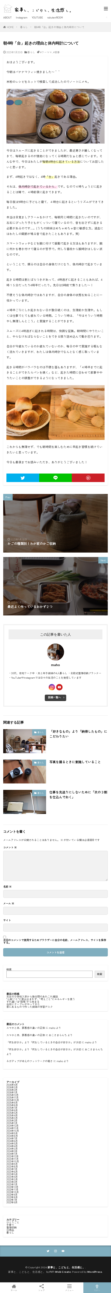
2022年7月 (11, 1199)
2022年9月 (12, 1194)
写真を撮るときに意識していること (75, 762)
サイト (7, 920)
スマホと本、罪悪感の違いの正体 (25, 1028)
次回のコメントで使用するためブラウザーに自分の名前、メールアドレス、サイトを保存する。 (54, 941)
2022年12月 (12, 1187)
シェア (42, 1288)
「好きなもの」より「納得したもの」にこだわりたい (78, 734)
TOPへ (97, 1287)
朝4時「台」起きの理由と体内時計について (59, 27)
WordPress (94, 1271)
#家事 (56, 52)
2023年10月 (12, 1161)
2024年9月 (12, 1133)
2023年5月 (12, 1174)
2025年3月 (12, 1118)
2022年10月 (12, 1192)
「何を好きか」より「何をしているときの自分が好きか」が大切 (43, 1042)
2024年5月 (12, 1143)
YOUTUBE (37, 17)
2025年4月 (12, 1115)
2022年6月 (12, 1202)
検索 (9, 969)
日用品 (10, 1230)
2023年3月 (12, 1179)
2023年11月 (12, 1159)
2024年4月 (12, 1146)
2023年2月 (12, 1182)
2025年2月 (12, 1120)
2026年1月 (12, 1092)
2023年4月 (12, 1176)
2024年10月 (12, 1130)
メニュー (69, 1287)
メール (8, 903)
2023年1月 (12, 1184)
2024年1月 (12, 1153)
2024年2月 (12, 1151)
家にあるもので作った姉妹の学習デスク (29, 1006)
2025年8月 (12, 1105)
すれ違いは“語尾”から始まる (22, 1001)
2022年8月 (12, 1197)
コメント (10, 847)
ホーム (14, 1287)
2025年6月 (12, 1110)
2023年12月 (12, 1156)
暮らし (24, 27)
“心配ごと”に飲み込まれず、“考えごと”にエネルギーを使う (40, 999)
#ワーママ (46, 52)
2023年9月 (12, 1164)
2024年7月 (12, 1138)
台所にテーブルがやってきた (23, 1004)
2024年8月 (12, 1135)
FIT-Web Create (60, 1271)
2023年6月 (12, 1171)
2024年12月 (12, 1125)
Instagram (21, 17)
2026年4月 (12, 1084)
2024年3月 (12, 1148)
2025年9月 (12, 1102)
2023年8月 (12, 1166)
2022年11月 (12, 1189)
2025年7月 (12, 1107)
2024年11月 (12, 1128)
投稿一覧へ (54, 697)
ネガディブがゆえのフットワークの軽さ (29, 1061)
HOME (10, 27)
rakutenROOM (55, 17)
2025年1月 (12, 1123)
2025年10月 (12, 1100)
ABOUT (7, 17)
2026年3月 (12, 1087)
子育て (10, 1225)
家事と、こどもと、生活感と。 (66, 1267)
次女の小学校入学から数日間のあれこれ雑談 (32, 996)
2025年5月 (12, 1112)
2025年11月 (12, 1097)
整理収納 (11, 1227)
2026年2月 (12, 1089)
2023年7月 (12, 1169)
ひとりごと (12, 1222)
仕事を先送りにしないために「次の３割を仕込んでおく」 (78, 794)
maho (52, 1028)
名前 (7, 886)
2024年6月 (12, 1141)
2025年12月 (12, 1095)
